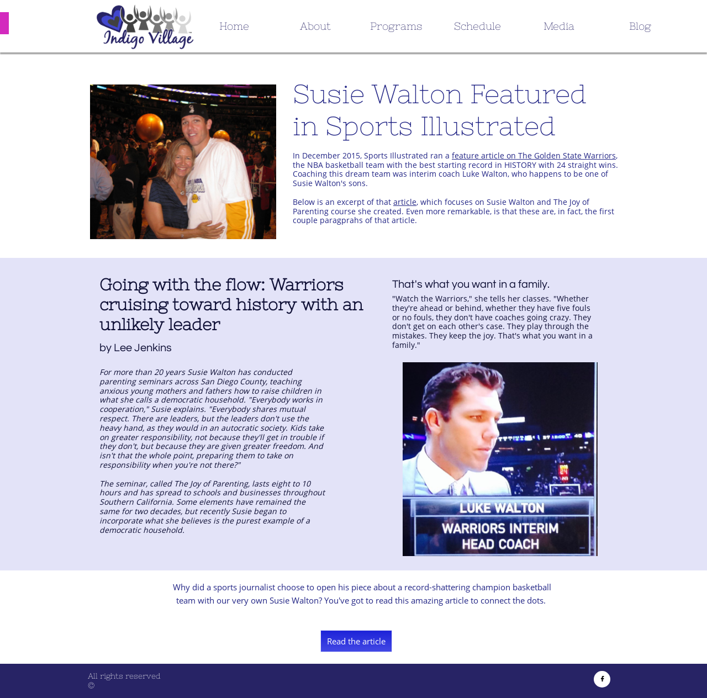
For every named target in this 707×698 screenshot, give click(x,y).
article (404, 202)
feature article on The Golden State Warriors (534, 155)
